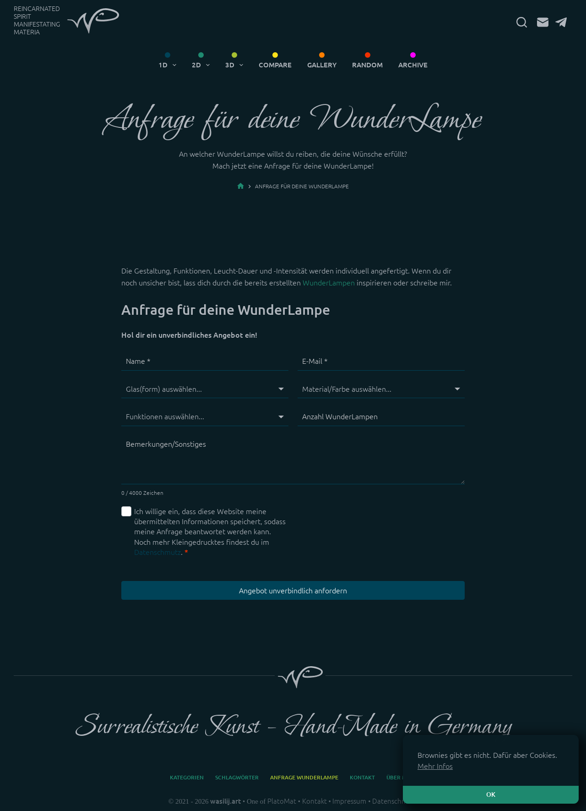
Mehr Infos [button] (435, 766)
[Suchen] (521, 22)
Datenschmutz (157, 552)
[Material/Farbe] (381, 389)
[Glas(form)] (204, 389)
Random (367, 65)
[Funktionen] (204, 416)
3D (236, 65)
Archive (413, 65)
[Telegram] (561, 22)
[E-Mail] (542, 22)
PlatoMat (281, 801)
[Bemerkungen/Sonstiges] (293, 460)
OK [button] (490, 794)
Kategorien (187, 777)
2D (202, 65)
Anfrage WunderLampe (304, 777)
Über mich (401, 777)
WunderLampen (329, 283)
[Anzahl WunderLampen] (381, 416)
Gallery (321, 65)
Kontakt (362, 777)
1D (169, 65)
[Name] (204, 361)
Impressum (349, 801)
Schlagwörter (237, 777)
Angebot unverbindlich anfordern (293, 590)
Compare (275, 65)
